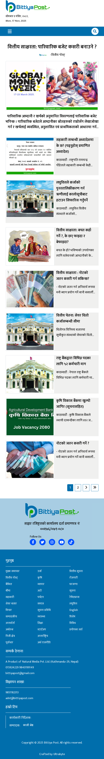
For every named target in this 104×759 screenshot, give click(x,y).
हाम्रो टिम (11, 707)
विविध (72, 623)
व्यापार (40, 584)
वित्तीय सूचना (76, 571)
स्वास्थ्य (41, 617)
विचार (9, 610)
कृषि (39, 578)
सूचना (72, 591)
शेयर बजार (11, 604)
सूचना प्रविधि (44, 610)
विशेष (72, 617)
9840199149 (26, 667)
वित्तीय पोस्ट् (12, 578)
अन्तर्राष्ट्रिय (42, 636)
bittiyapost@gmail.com (20, 673)
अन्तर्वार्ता (10, 623)
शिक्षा (40, 623)
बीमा (8, 591)
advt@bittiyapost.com (19, 698)
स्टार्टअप (41, 629)
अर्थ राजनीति (43, 642)
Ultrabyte (59, 754)
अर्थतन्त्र (9, 629)
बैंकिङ (9, 584)
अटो (39, 591)
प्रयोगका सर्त (75, 629)
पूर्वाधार (9, 642)
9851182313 (12, 692)
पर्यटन (40, 597)
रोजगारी (73, 578)
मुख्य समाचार (12, 571)
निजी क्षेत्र (10, 636)
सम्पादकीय (11, 617)
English (73, 610)
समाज (40, 604)
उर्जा (39, 571)
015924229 (12, 667)
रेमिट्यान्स (74, 597)
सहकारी (10, 597)
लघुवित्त (73, 604)
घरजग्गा (73, 584)
